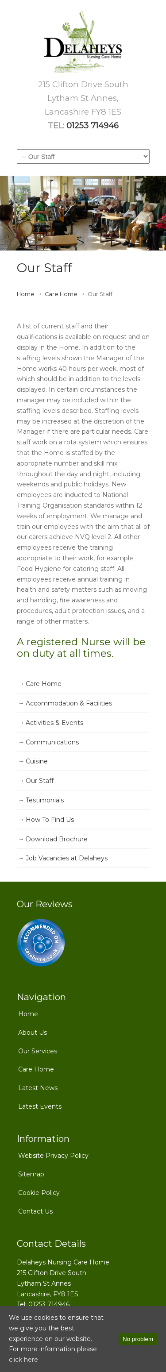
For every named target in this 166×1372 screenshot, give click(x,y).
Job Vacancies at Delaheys (67, 858)
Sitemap (31, 1174)
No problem (138, 1339)
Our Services (37, 1051)
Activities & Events (54, 723)
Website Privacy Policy (53, 1156)
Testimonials (45, 800)
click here (23, 1360)
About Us (32, 1033)
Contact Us (35, 1211)
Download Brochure (57, 839)
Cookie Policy (39, 1193)
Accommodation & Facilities (69, 703)
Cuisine (37, 761)
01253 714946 (92, 125)
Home (26, 294)
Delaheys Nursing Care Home (83, 42)
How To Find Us (50, 820)
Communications (52, 742)
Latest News (38, 1088)
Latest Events (40, 1106)
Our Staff (40, 781)
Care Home (61, 294)
